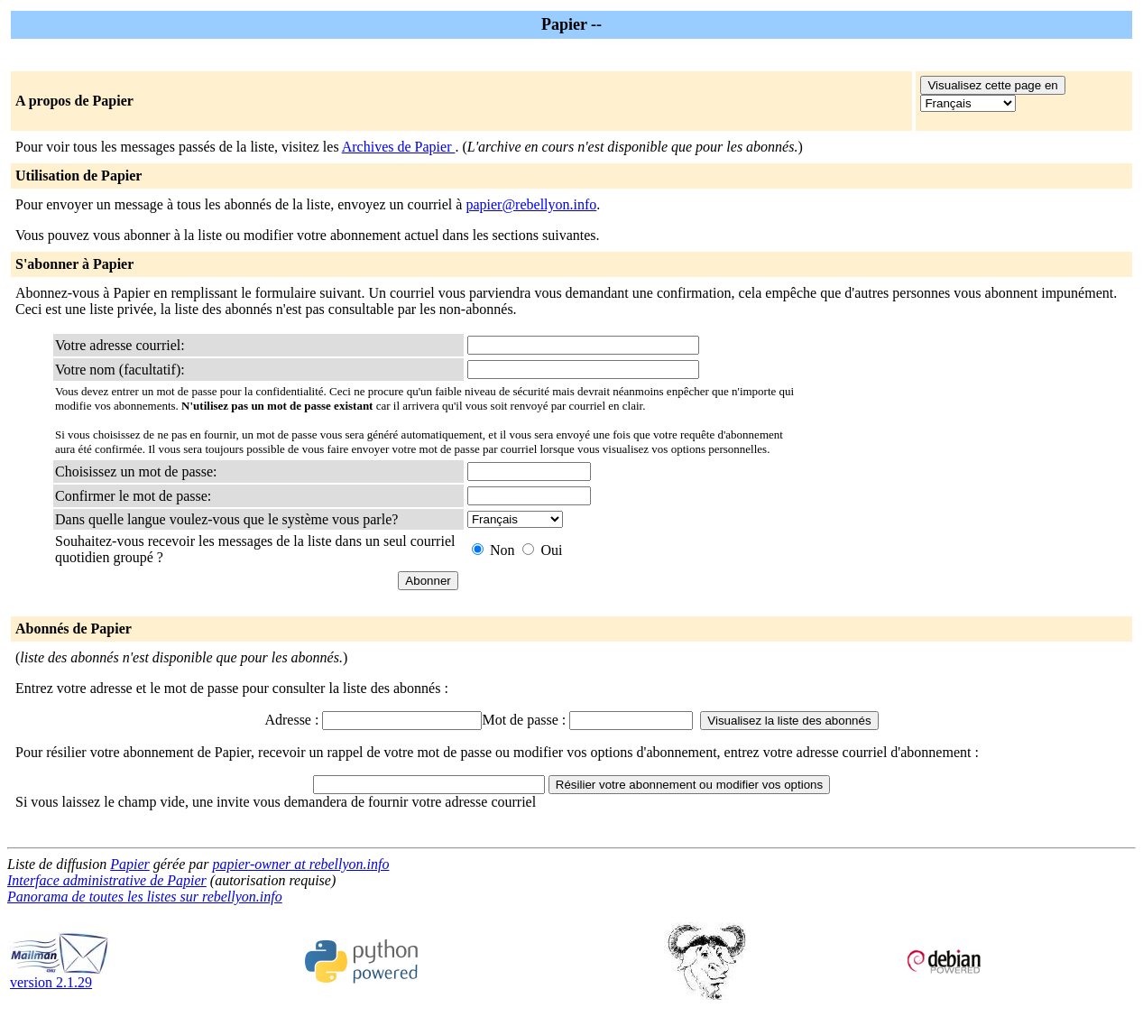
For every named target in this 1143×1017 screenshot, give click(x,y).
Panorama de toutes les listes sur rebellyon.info (144, 896)
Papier (130, 864)
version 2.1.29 (59, 976)
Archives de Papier (399, 146)
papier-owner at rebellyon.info (301, 864)
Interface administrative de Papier (107, 880)
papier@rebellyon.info (530, 204)
